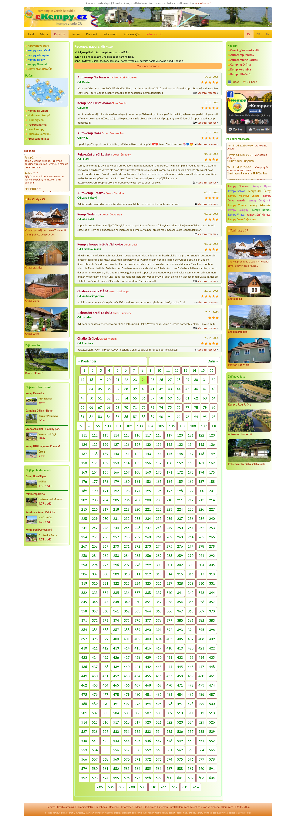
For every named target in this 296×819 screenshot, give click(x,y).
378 (158, 620)
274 (158, 546)
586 (158, 768)
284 (127, 555)
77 (187, 407)
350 (137, 602)
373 (105, 620)
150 (84, 463)
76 (178, 407)
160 (190, 463)
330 (201, 583)
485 (190, 694)
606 (110, 787)
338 (148, 592)
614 (196, 787)
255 (95, 537)
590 (201, 768)
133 (180, 444)
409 (212, 639)
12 (177, 370)
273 (148, 546)
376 (137, 620)
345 (84, 602)
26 (161, 379)
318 (212, 574)
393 (180, 629)
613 (185, 787)
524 (190, 722)
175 (212, 472)
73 (152, 407)
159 (180, 463)
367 (180, 611)
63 (205, 398)
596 (127, 778)
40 (144, 389)
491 (116, 703)
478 (116, 694)
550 (190, 740)
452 (116, 676)
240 (212, 518)
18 (91, 379)
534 (158, 731)
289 (180, 555)
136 (212, 444)
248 (158, 528)
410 (84, 648)
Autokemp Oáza (89, 133)
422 (212, 648)
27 (170, 379)
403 (148, 639)
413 (116, 648)
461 (212, 676)
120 (180, 435)
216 (95, 509)
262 (169, 537)
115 (127, 435)
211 (180, 500)
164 (95, 472)
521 (158, 722)
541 (95, 740)
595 (116, 778)
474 (212, 685)
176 (84, 481)
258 (127, 537)
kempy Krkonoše (260, 205)
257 (116, 537)
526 (212, 722)
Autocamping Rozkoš (244, 60)
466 (127, 685)
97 (80, 426)
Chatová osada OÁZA (92, 291)
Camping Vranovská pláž (244, 50)
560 (158, 750)
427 (127, 657)
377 (148, 620)
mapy (185, 812)
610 (153, 787)
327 (169, 583)
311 (137, 574)
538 (201, 731)
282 (105, 555)
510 (180, 713)
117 (148, 435)
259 (137, 537)
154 (127, 463)
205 (116, 500)
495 (158, 703)
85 (117, 416)
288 (169, 555)
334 (105, 592)
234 (148, 518)
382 (201, 620)
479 (127, 694)
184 (169, 481)
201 (212, 490)
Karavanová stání (38, 45)
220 (137, 509)
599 (158, 778)
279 (212, 546)
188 (212, 481)
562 (180, 750)
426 (116, 657)
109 (204, 426)
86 (126, 416)
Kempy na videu (38, 110)
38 (126, 389)
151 (95, 463)
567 (95, 759)
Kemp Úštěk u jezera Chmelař (43, 446)
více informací (202, 3)
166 (116, 472)
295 (105, 565)
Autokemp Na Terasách (94, 77)
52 (109, 398)
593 (95, 778)
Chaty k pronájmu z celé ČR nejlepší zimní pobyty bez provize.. (46, 220)
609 (143, 787)
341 (180, 592)
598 (148, 778)
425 (105, 657)
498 (190, 703)
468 (148, 685)
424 (95, 657)
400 (116, 639)
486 (201, 694)
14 (194, 370)
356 (201, 602)
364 (148, 611)
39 (135, 389)
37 (117, 389)
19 (100, 379)
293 (84, 565)
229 (95, 518)
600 (169, 778)
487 (212, 694)
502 (95, 713)
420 (190, 648)
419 (180, 648)
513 (212, 713)
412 (105, 648)
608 (132, 787)
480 (137, 694)
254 (84, 537)
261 (158, 537)
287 (158, 555)
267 (84, 546)
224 (180, 509)
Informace (110, 34)
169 (148, 472)
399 (105, 639)
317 (201, 574)
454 (137, 676)
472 (190, 685)
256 (105, 537)
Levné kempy (36, 129)
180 (127, 481)
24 (144, 379)
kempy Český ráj (259, 200)
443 (158, 666)
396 (212, 629)
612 (174, 787)
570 (127, 759)
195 (148, 490)
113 (105, 435)
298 (137, 565)
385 (95, 629)
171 (169, 472)
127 (116, 444)
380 (180, 620)
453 (127, 676)
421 (201, 648)
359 (95, 611)
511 (190, 713)
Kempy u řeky (36, 59)
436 (84, 666)
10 (159, 370)
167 (127, 472)
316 (190, 574)
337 (137, 592)
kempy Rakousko (243, 812)
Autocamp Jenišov (242, 55)
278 (201, 546)
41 (152, 389)
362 (127, 611)
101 (118, 426)
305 (212, 565)
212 (190, 500)
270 (116, 546)
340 (169, 592)
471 (180, 685)
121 (190, 435)
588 (180, 768)
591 (212, 768)
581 (105, 768)
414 (127, 648)
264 (190, 537)
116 (137, 435)
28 (178, 379)
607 (121, 787)
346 (95, 602)
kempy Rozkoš (261, 210)
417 (158, 648)
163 (84, 472)
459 (190, 676)
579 (84, 768)
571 (137, 759)
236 (169, 518)
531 (127, 731)
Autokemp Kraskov (91, 193)
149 (212, 453)
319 (84, 583)
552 (212, 740)
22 (126, 379)
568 (105, 759)
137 (84, 453)
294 (95, 565)
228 (84, 518)
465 (116, 685)
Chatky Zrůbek (88, 338)
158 (169, 463)
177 (95, 481)
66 (91, 407)
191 (105, 490)
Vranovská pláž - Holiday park (43, 429)
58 (161, 398)
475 (84, 694)
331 (212, 583)
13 (185, 370)
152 (105, 463)
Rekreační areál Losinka (94, 154)
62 (196, 398)
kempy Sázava (236, 191)
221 (148, 509)
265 (201, 537)
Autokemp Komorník (240, 434)
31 (205, 379)
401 (127, 639)
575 (180, 759)
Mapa (44, 34)
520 (148, 722)
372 (95, 620)
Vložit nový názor (148, 66)
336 (127, 592)
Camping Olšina (240, 65)
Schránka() (131, 34)
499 (201, 703)
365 (158, 611)
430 (158, 657)
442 (148, 666)
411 (95, 648)
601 (180, 778)
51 (100, 398)
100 (108, 426)
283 (116, 555)
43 (170, 389)
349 (127, 602)
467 (137, 685)
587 (169, 768)
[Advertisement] (249, 539)
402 (137, 639)
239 (201, 518)
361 (116, 611)
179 (116, 481)
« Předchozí (87, 361)
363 (137, 611)
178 (105, 481)
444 (169, 666)
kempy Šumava (238, 186)
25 (152, 379)
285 (137, 555)
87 (135, 416)
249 (169, 528)
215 (84, 509)
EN (267, 34)
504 (116, 713)
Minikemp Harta (35, 494)
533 (148, 731)
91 (170, 416)
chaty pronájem (205, 812)
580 (95, 768)
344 (212, 592)
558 (137, 750)
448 (212, 666)
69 (117, 407)
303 (190, 565)
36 (109, 389)
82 (91, 416)
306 (84, 574)
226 (201, 509)
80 (213, 407)
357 (212, 602)
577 (201, 759)
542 (105, 740)
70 (126, 407)
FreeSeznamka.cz (38, 138)
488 (84, 703)
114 (116, 435)
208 (148, 500)
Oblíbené (252, 82)
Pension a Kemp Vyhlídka (40, 512)
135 (201, 444)
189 (84, 490)
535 (169, 731)
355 (190, 602)
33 (82, 389)
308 (105, 574)
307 (95, 574)
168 (137, 472)
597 (137, 778)
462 (84, 685)
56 (144, 398)
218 (116, 509)
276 (180, 546)
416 (148, 648)
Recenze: (29, 150)
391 (158, 629)
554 (95, 750)
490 (105, 703)
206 (127, 500)
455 (148, 676)
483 (169, 694)
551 (201, 740)
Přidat (235, 82)
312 (148, 574)
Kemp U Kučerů (34, 373)
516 (105, 722)
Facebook (101, 807)
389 (137, 629)
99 (98, 426)
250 (180, 528)
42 (161, 389)
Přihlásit (91, 34)
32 (213, 379)
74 (161, 407)
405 (169, 639)
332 (84, 592)
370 (212, 611)
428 (137, 657)
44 (178, 389)
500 (212, 703)
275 (169, 546)
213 (201, 500)
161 (201, 463)
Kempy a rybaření (39, 50)
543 (116, 740)
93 (187, 416)
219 (127, 509)
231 (116, 518)
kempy (51, 807)
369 (201, 611)
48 (213, 389)
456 (158, 676)
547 (158, 740)
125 (95, 444)
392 (169, 629)
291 (201, 555)
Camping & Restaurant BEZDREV (247, 165)
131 (158, 444)
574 (169, 759)
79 (205, 407)
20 (109, 379)
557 (127, 750)
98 (89, 426)
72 (144, 407)
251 (190, 528)
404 (158, 639)
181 (137, 481)
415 (137, 648)
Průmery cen (36, 120)
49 (82, 398)
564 (201, 750)
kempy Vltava (236, 214)
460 (201, 676)
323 (127, 583)
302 (180, 565)
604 (212, 778)
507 (148, 713)
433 (190, 657)
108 (193, 426)
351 (148, 602)
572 (148, 759)
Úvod (30, 34)
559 (148, 750)
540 (84, 740)
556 (116, 750)
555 (105, 750)
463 (95, 685)
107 (182, 426)
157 (158, 463)
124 (84, 444)
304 (201, 565)
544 (127, 740)
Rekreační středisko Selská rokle (246, 464)
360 (105, 611)
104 (150, 426)
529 (105, 731)
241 (84, 528)
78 (196, 407)
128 (127, 444)
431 (169, 657)
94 (196, 416)
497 (180, 703)
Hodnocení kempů (39, 115)
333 (95, 592)
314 (169, 574)
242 (95, 528)
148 (201, 453)
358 (84, 611)
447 (201, 666)
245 (127, 528)
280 (84, 555)
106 (172, 426)
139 (105, 453)
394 (190, 629)
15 (203, 370)
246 (137, 528)
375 (127, 620)
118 (158, 435)
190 (95, 490)
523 (180, 722)
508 (158, 713)
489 (95, 703)
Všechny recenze (206, 92)
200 (201, 490)
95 (205, 416)
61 (187, 398)
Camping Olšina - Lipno (39, 410)
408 (201, 639)
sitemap (163, 807)
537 (190, 731)
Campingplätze (84, 807)
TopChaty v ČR (36, 199)
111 (84, 435)
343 (201, 592)
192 (116, 490)
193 (127, 490)
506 (137, 713)
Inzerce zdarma (37, 124)
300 (158, 565)
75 (170, 407)
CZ (249, 34)
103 (140, 426)
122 (201, 435)
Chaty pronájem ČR (40, 69)
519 (137, 722)
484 (180, 694)
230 (105, 518)
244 (116, 528)
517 (116, 722)
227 (212, 509)
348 (116, 602)
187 (201, 481)
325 (148, 583)
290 (190, 555)
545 (137, 740)
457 (169, 676)
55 (135, 398)
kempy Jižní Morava (259, 214)
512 (201, 713)
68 (109, 407)
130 (148, 444)
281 (95, 555)
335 (116, 592)
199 (190, 490)
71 (135, 407)
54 (126, 398)
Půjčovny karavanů (39, 134)
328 (180, 583)
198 (180, 490)
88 (144, 416)
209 (158, 500)
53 (117, 398)
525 (201, 722)
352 (158, 602)
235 (158, 518)
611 (164, 787)
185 (180, 481)
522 (169, 722)
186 (190, 481)
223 (169, 509)
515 (95, 722)
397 (84, 639)
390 (148, 629)
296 (116, 565)
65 (82, 407)
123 (212, 435)
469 (158, 685)
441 (137, 666)
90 (161, 416)
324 (137, 583)
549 (180, 740)
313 (158, 574)
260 (148, 537)
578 (212, 759)
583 (127, 768)
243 (105, 528)
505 (127, 713)
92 (178, 416)
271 (127, 546)
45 (187, 389)
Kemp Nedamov (89, 214)
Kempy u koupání (38, 55)
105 (161, 426)
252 (201, 528)
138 (95, 453)
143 (148, 453)
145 (169, 453)
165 (105, 472)
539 (212, 731)
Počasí (76, 34)
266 (212, 537)
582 (116, 768)
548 (169, 740)
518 (127, 722)
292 (212, 555)
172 (180, 472)
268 (95, 546)
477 (105, 694)
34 (91, 389)
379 (169, 620)
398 (95, 639)
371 (84, 620)
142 (137, 453)
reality (108, 812)
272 (137, 546)
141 (127, 453)
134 (190, 444)
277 (190, 546)
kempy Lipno (262, 186)
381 (190, 620)
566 (84, 759)
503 (105, 713)
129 (137, 444)
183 (158, 481)
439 (116, 666)
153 (116, 463)
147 (190, 453)
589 (190, 768)
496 (169, 703)
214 (212, 500)
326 (158, 583)
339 (158, 592)
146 (180, 453)
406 (180, 639)
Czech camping (65, 807)
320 (95, 583)
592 (84, 778)
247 (148, 528)
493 (137, 703)
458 (180, 676)
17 (82, 379)
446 (190, 666)
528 (95, 731)
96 (213, 416)
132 (169, 444)
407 (190, 639)
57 (152, 398)
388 (127, 629)
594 (105, 778)
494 (148, 703)
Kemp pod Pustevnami (39, 529)
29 (187, 379)
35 (100, 389)
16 (212, 370)
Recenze (60, 34)
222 (158, 509)
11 (168, 370)
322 (116, 583)
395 (201, 629)
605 (100, 787)
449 (84, 676)
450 (95, 676)
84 (109, 416)
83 (100, 416)
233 (137, 518)
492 (127, 703)
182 (148, 481)
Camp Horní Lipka (36, 476)
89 (152, 416)
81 (82, 416)
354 (180, 602)
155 (137, 463)
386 (105, 629)
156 (148, 463)
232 (127, 518)
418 (169, 648)
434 (201, 657)
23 (135, 379)
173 (190, 472)
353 (169, 602)
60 (178, 398)
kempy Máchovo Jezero (244, 195)
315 (180, 574)
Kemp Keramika (35, 393)
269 (105, 546)
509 (169, 713)
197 (169, 490)
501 (84, 713)
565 (212, 750)
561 (169, 750)
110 (214, 426)
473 (201, 685)
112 (95, 435)
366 (169, 611)
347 (105, 602)
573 (158, 759)
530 (116, 731)
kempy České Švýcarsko (242, 219)
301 (169, 565)
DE (258, 34)
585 (148, 768)
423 (84, 657)
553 (84, 750)
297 (127, 565)
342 (190, 592)
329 (190, 583)
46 (196, 389)
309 (116, 574)
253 (212, 528)
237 (180, 518)
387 (116, 629)
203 (95, 500)
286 (148, 555)
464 (105, 685)
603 (201, 778)
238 (190, 518)
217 (105, 509)
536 (180, 731)
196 (158, 490)
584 (137, 768)
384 (84, 629)
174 (201, 472)
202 (84, 500)
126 (105, 444)
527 (84, 731)
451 (105, 676)
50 (91, 398)
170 (158, 472)
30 (196, 379)
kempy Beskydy (238, 210)
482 (158, 694)
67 (100, 407)
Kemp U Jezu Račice (239, 404)
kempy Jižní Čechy (259, 191)
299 (148, 565)
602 (190, 778)
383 (212, 620)
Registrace (150, 807)
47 (205, 389)
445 (180, 666)
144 (158, 453)
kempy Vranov (237, 205)
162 (212, 463)
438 (105, 666)
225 (190, 509)
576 (190, 759)
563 (190, 750)
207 (137, 500)
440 (127, 666)
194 (137, 490)
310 (127, 574)
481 (148, 694)
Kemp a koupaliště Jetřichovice (100, 244)
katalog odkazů (169, 812)
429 (148, 657)
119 (169, 435)
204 (105, 500)
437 (95, 666)
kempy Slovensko (38, 64)
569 (116, 759)
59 (170, 398)
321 (105, 583)
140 (116, 453)
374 (116, 620)
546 (148, 740)
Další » (213, 361)
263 (180, 537)
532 (137, 731)
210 (169, 500)
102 (129, 426)
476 (95, 694)
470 (169, 685)
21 (117, 379)
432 (180, 657)
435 (212, 657)
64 (213, 398)
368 (190, 611)
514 (84, 722)
